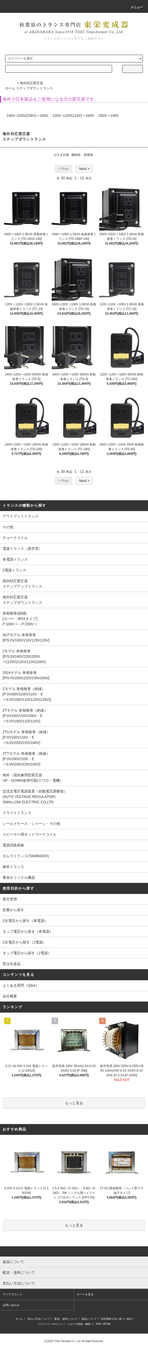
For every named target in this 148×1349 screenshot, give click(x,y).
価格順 (75, 155)
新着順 (88, 155)
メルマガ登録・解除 (78, 1324)
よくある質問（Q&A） (21, 985)
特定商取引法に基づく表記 (116, 1318)
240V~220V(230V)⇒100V (27, 116)
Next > (84, 169)
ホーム (10, 88)
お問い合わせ (11, 1305)
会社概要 (10, 996)
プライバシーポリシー (50, 1324)
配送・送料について (66, 1318)
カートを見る (85, 1294)
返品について (89, 1318)
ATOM (106, 1324)
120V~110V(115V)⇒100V (73, 116)
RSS (98, 1324)
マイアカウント (12, 1294)
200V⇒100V (108, 116)
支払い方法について (38, 1318)
